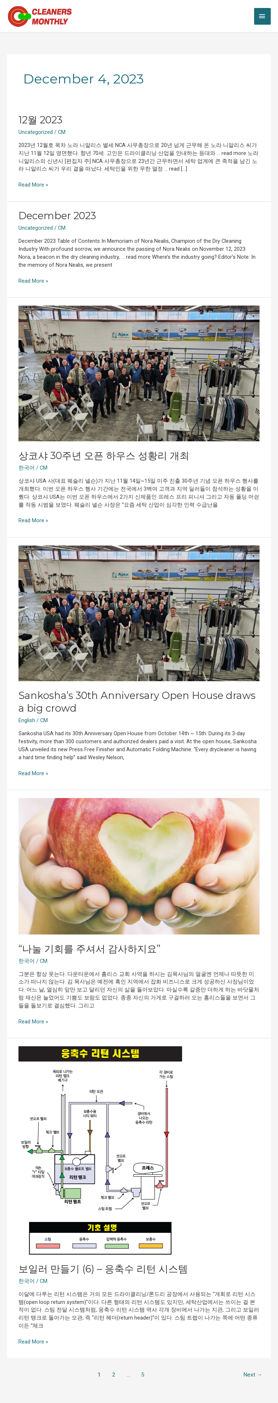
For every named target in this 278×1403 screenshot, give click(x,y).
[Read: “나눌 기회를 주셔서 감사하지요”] (139, 866)
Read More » (33, 184)
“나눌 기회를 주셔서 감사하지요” (89, 949)
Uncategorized (35, 132)
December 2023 (57, 216)
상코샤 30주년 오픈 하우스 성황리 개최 (103, 456)
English (26, 720)
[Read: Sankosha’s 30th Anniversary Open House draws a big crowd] (139, 613)
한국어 (26, 468)
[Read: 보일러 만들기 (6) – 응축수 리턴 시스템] (100, 1150)
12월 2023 (40, 120)
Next (252, 1374)
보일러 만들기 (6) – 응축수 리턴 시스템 (103, 1269)
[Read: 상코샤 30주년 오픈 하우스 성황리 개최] (139, 373)
